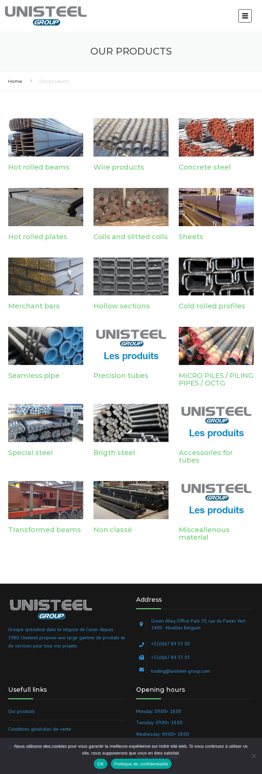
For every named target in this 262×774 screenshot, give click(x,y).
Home (15, 81)
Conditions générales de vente (39, 729)
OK (100, 763)
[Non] (253, 756)
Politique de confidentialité (141, 763)
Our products (21, 711)
